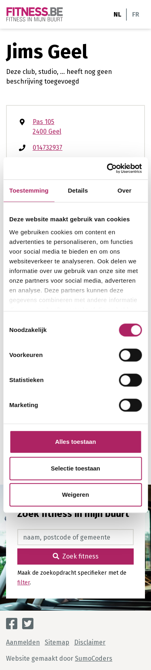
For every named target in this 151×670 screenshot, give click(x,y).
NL (117, 14)
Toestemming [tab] (29, 190)
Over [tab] (125, 190)
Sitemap (57, 642)
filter (23, 582)
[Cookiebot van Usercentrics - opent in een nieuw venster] (107, 168)
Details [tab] (78, 190)
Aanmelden (23, 642)
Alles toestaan (75, 441)
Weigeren (75, 494)
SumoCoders (93, 658)
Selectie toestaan (75, 468)
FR (135, 14)
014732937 (47, 147)
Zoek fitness (76, 556)
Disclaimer (89, 642)
